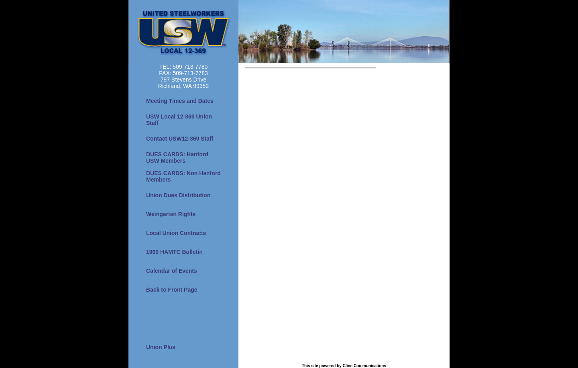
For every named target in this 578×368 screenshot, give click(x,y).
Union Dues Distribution (178, 195)
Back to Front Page (171, 289)
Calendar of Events (171, 271)
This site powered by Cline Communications (344, 366)
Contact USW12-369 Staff (179, 138)
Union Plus (160, 347)
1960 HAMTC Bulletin (174, 252)
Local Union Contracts (176, 233)
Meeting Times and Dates (180, 101)
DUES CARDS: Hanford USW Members (177, 157)
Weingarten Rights (170, 214)
